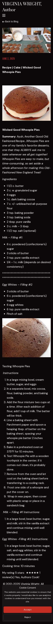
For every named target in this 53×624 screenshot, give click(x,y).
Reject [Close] (27, 617)
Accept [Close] (28, 609)
